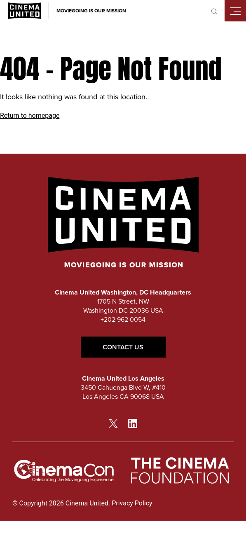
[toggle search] (214, 10)
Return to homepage (29, 115)
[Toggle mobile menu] (235, 10)
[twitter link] (113, 423)
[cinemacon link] (63, 471)
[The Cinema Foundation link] (179, 471)
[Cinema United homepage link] (24, 10)
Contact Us (123, 347)
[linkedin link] (132, 423)
